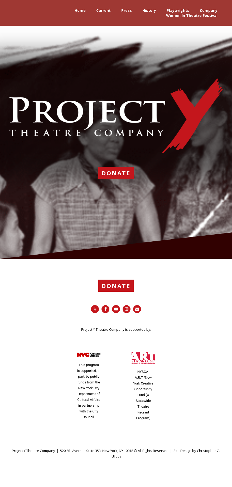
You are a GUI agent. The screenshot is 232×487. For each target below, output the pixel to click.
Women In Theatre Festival (191, 15)
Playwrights (178, 10)
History (149, 10)
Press (126, 10)
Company (208, 10)
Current (103, 10)
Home (80, 10)
